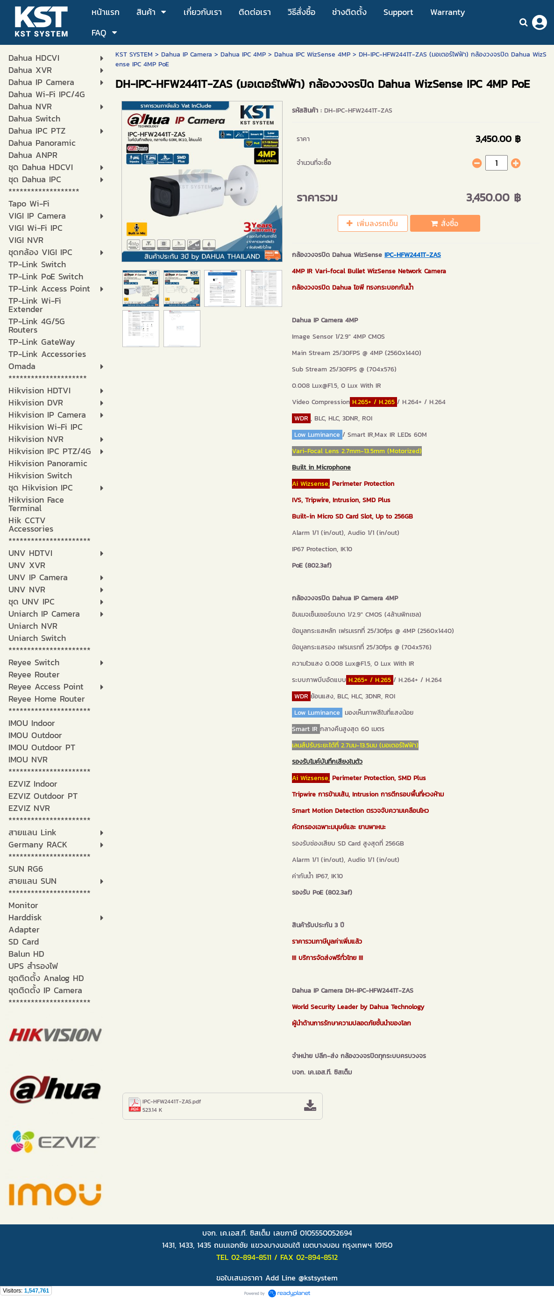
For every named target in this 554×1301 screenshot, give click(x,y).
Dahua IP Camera (186, 54)
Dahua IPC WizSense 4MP (312, 54)
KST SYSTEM (134, 54)
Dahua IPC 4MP (243, 54)
